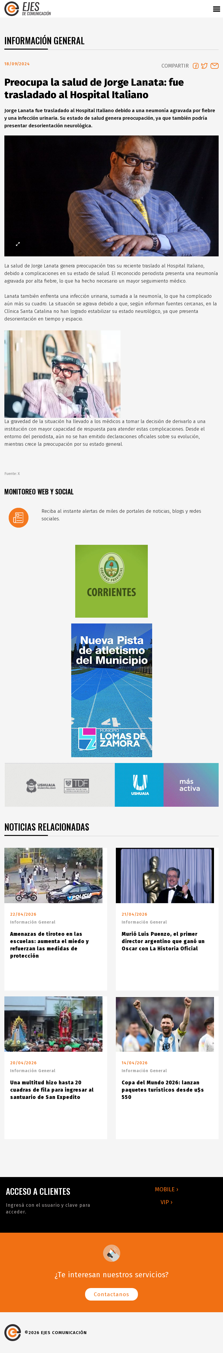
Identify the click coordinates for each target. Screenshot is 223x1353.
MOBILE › (166, 1189)
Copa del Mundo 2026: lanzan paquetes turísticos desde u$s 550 (163, 1090)
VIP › (166, 1202)
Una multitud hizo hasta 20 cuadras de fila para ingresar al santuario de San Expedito (52, 1090)
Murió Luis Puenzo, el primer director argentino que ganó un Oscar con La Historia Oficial (163, 941)
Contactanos (111, 1294)
